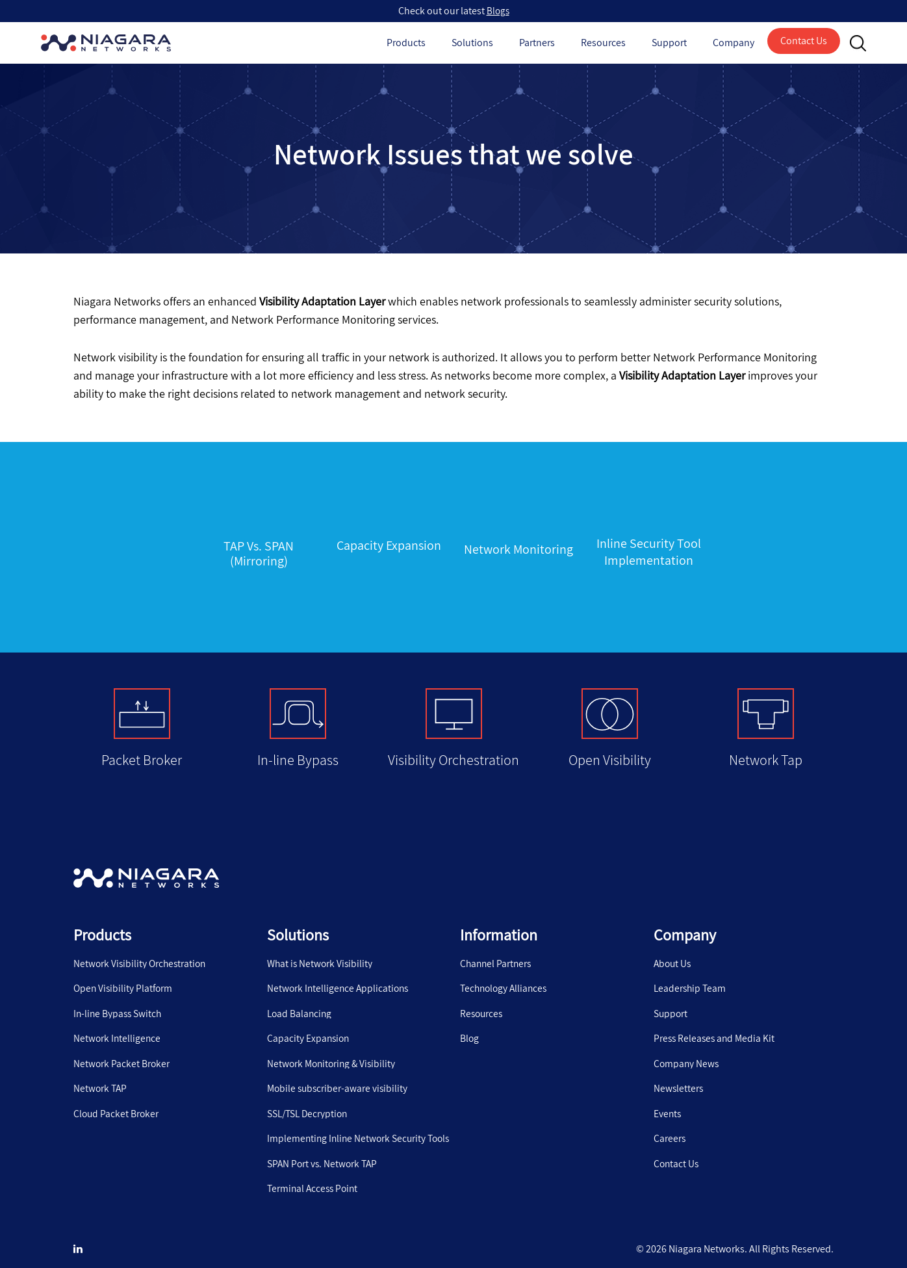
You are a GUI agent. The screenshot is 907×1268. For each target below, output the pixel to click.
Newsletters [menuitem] (679, 1079)
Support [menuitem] (671, 1003)
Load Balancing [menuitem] (300, 1003)
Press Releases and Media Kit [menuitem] (716, 1028)
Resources (603, 42)
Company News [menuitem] (687, 1053)
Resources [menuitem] (482, 1003)
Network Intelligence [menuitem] (117, 1028)
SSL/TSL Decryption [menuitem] (309, 1104)
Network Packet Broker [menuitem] (122, 1053)
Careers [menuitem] (670, 1129)
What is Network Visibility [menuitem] (321, 952)
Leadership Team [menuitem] (691, 977)
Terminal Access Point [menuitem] (314, 1180)
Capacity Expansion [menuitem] (309, 1028)
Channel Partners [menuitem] (497, 952)
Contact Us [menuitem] (677, 1155)
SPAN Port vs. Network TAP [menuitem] (324, 1155)
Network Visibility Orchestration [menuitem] (141, 952)
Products (406, 42)
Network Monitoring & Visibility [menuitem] (333, 1053)
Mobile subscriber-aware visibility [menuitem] (339, 1079)
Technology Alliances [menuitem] (506, 977)
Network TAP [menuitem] (101, 1079)
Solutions (472, 42)
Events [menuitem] (668, 1104)
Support (669, 42)
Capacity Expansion (389, 544)
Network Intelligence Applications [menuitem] (340, 977)
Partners (537, 42)
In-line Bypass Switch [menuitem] (118, 1003)
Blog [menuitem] (469, 1028)
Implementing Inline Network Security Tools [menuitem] (361, 1129)
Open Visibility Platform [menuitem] (124, 977)
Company (733, 42)
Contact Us (803, 40)
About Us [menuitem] (673, 952)
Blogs (498, 11)
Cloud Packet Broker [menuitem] (116, 1104)
